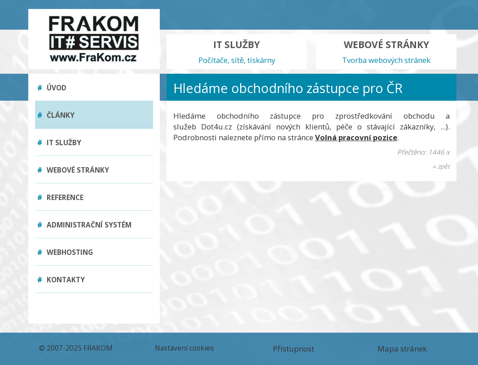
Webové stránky (73, 170)
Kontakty (61, 280)
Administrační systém (84, 225)
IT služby (59, 142)
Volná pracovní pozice (356, 137)
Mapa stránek (402, 348)
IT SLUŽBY (237, 52)
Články (56, 115)
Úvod (51, 88)
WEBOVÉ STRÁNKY (386, 52)
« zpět (441, 166)
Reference (60, 197)
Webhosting (65, 252)
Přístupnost (293, 348)
